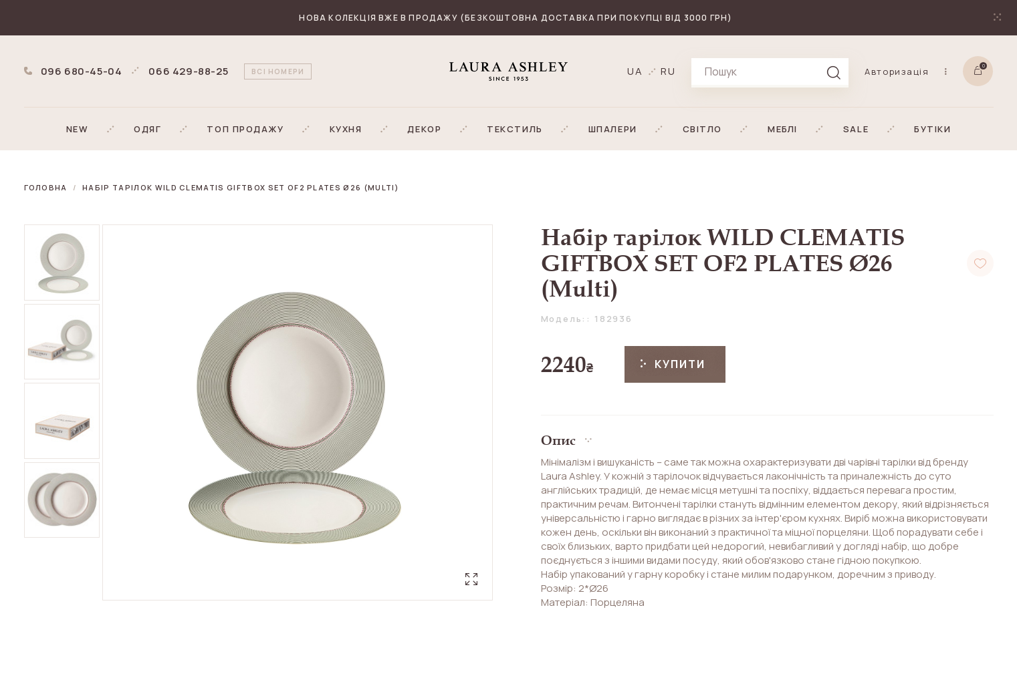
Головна (46, 187)
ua (635, 71)
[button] (77, 129)
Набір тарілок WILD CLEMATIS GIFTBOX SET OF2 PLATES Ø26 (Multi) (240, 187)
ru (668, 71)
